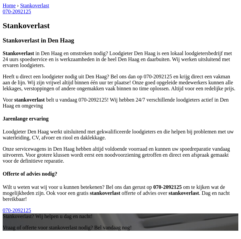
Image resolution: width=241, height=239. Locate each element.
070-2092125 (17, 11)
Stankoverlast (34, 5)
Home (9, 5)
